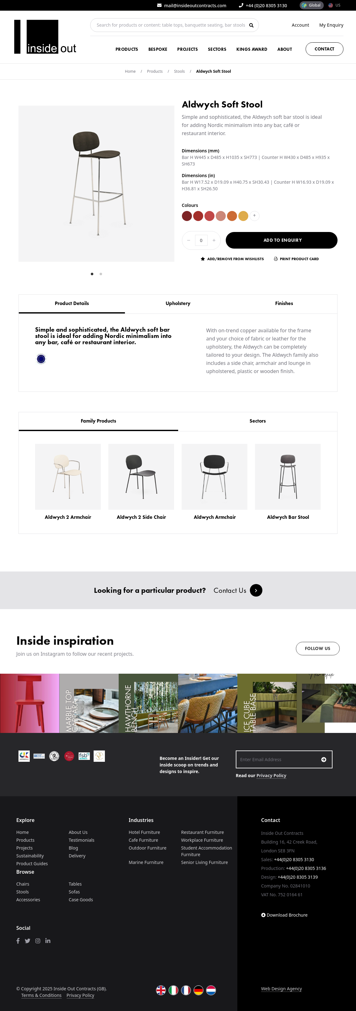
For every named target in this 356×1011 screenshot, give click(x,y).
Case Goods (81, 900)
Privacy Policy (271, 775)
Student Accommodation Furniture (206, 851)
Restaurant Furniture (202, 832)
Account (300, 25)
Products (127, 49)
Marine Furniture (146, 862)
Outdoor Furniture (148, 848)
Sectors (217, 49)
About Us (78, 832)
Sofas (74, 892)
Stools (179, 71)
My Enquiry (331, 25)
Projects (187, 49)
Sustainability (30, 856)
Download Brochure (284, 915)
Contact (324, 49)
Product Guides (32, 863)
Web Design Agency (281, 989)
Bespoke (157, 49)
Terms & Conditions (41, 995)
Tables (75, 884)
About (284, 49)
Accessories (28, 900)
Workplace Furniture (202, 840)
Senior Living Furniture (204, 862)
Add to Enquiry (283, 240)
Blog (73, 848)
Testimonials (82, 840)
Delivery (77, 856)
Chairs (22, 884)
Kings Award (251, 49)
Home (130, 71)
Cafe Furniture (143, 840)
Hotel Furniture (144, 832)
